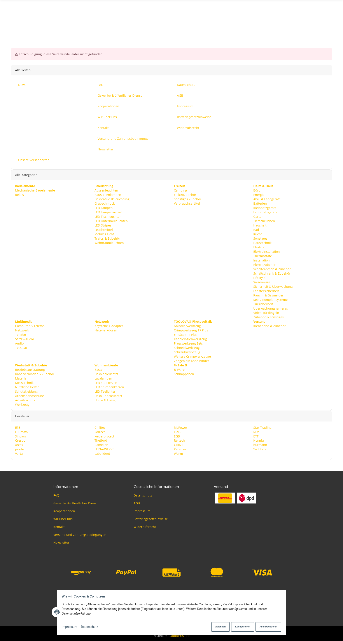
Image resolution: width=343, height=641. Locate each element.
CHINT (178, 445)
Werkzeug (22, 404)
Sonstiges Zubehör (187, 199)
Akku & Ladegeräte (267, 199)
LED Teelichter (105, 391)
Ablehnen (217, 626)
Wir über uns (63, 519)
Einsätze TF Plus (185, 334)
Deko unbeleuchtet (108, 396)
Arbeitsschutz (25, 400)
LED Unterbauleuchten (111, 221)
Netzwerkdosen (105, 330)
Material (21, 378)
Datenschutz (90, 627)
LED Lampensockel (108, 212)
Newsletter (61, 542)
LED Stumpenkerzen (109, 387)
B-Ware (179, 369)
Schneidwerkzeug (187, 347)
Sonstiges (260, 238)
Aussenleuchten (106, 190)
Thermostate (262, 256)
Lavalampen (103, 378)
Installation (261, 260)
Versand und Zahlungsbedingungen (79, 535)
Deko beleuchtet (106, 374)
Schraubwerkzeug (187, 352)
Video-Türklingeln (266, 312)
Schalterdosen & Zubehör (272, 269)
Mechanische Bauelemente (35, 190)
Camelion (101, 445)
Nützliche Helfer (27, 387)
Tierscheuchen (264, 221)
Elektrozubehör (185, 195)
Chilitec (99, 427)
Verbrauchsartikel (187, 203)
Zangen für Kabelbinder (191, 361)
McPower (180, 427)
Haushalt (259, 225)
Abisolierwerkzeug (187, 326)
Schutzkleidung (26, 391)
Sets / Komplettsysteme (270, 299)
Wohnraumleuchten (109, 242)
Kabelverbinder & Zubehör (34, 374)
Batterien (260, 203)
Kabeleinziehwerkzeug (190, 339)
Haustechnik (262, 242)
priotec (20, 449)
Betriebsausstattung (30, 369)
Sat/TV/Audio (24, 339)
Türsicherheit (263, 304)
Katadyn (180, 449)
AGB (137, 503)
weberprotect (104, 436)
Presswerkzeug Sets (188, 343)
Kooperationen (64, 511)
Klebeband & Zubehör (269, 326)
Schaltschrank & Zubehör (271, 273)
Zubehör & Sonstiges (268, 317)
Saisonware (261, 282)
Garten (258, 216)
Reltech (179, 440)
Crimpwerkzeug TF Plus (191, 330)
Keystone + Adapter (108, 326)
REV (256, 432)
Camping (180, 190)
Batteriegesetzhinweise (151, 519)
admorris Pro (179, 636)
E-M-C (178, 432)
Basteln (99, 369)
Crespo (20, 440)
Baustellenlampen (107, 195)
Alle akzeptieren (267, 626)
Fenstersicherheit (266, 291)
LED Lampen (103, 208)
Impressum (70, 627)
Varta (19, 453)
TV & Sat (21, 347)
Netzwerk (22, 330)
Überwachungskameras (270, 308)
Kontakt (59, 527)
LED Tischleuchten (107, 216)
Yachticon (260, 449)
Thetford (100, 440)
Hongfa (258, 440)
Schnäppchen (184, 374)
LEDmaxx (21, 432)
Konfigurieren (240, 626)
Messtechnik (24, 382)
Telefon (20, 334)
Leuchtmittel (103, 229)
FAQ (56, 495)
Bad (256, 229)
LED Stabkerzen (105, 382)
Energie (258, 195)
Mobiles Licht (104, 234)
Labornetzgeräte (265, 212)
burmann (260, 445)
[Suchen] (171, 20)
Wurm (178, 453)
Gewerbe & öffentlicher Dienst (75, 503)
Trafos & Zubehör (107, 238)
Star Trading (262, 427)
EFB (17, 427)
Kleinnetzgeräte (264, 208)
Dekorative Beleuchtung (112, 199)
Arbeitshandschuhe (29, 396)
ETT (256, 436)
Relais (19, 195)
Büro (256, 190)
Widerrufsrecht (145, 527)
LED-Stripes (102, 225)
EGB (177, 436)
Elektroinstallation (266, 251)
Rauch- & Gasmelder (268, 295)
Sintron (20, 436)
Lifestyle (259, 277)
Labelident (102, 453)
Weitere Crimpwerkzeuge (192, 356)
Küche (257, 234)
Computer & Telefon (30, 326)
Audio (19, 343)
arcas (19, 445)
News (328, 20)
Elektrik (258, 247)
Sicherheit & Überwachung (273, 286)
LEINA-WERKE (104, 449)
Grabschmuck (104, 203)
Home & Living (105, 400)
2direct (99, 432)
